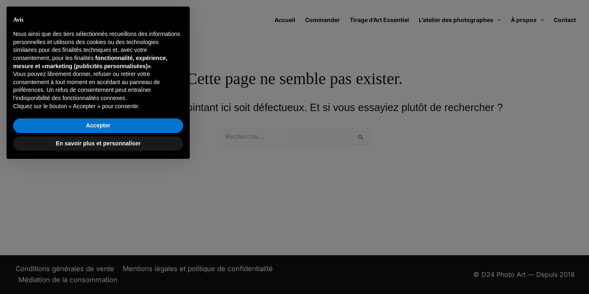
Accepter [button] (98, 254)
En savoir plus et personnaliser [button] (98, 271)
